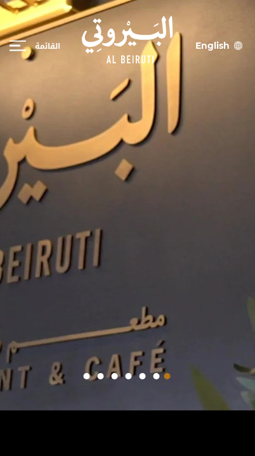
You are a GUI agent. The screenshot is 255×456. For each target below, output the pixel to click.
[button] (167, 376)
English (212, 45)
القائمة (47, 46)
